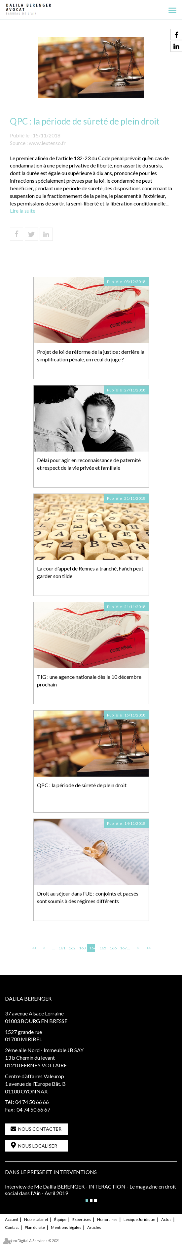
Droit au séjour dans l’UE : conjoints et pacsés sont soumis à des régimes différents (87, 897)
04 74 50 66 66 (32, 1102)
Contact (12, 1227)
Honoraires (107, 1219)
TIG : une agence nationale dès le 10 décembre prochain (89, 680)
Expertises (81, 1219)
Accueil (11, 1219)
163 (82, 947)
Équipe (60, 1219)
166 (113, 947)
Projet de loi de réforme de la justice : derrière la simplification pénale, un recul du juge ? (90, 355)
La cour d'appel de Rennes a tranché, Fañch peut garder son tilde (90, 572)
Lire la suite (22, 210)
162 (72, 947)
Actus (166, 1219)
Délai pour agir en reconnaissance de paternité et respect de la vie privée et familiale (89, 464)
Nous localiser (37, 1146)
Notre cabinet (36, 1219)
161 (61, 947)
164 (92, 947)
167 (123, 947)
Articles (94, 1227)
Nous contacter (39, 1129)
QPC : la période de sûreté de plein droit (82, 785)
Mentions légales (66, 1227)
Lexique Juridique (139, 1219)
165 (102, 947)
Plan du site (35, 1227)
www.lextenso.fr (47, 143)
